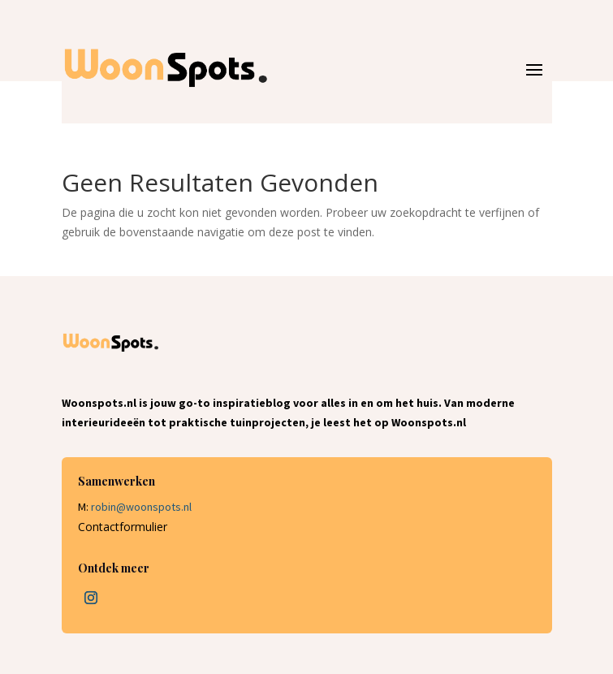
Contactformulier (122, 526)
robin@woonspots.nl (141, 506)
